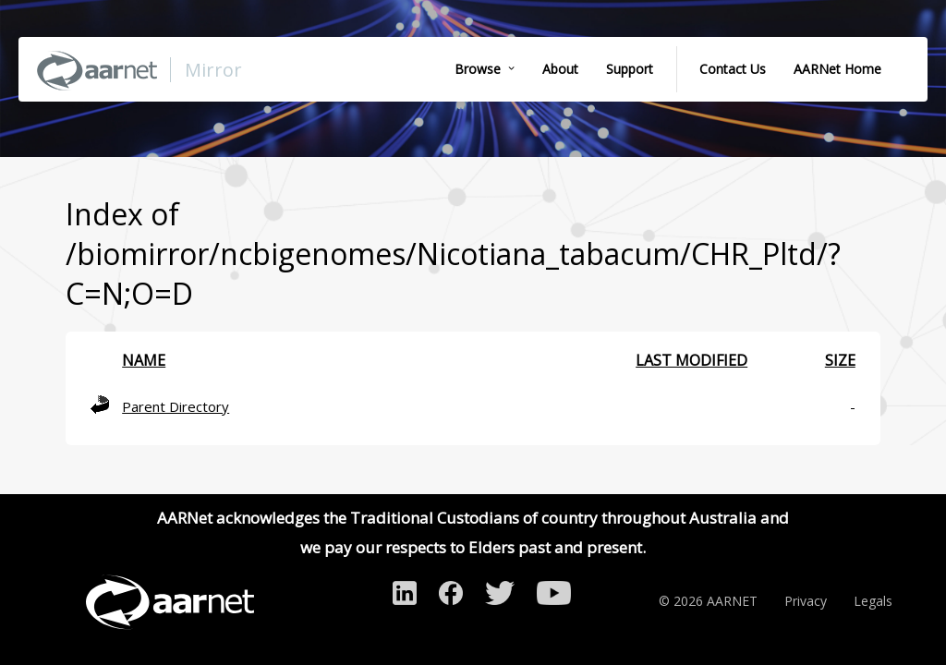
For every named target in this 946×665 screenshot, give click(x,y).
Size (840, 360)
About (560, 69)
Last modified (691, 360)
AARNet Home (837, 69)
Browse (478, 69)
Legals (873, 601)
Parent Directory (175, 406)
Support (629, 69)
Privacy (805, 601)
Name (143, 360)
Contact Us (732, 69)
